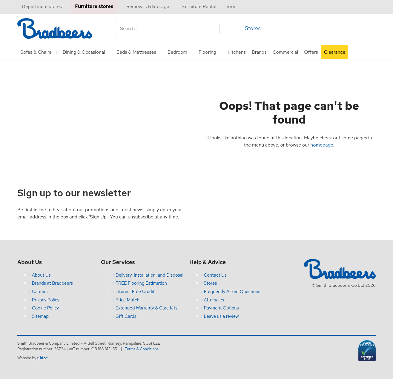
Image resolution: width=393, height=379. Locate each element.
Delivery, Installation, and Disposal (149, 275)
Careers (40, 292)
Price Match (127, 300)
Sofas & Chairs (35, 52)
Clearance (335, 52)
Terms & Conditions (142, 349)
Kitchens (237, 52)
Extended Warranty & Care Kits (146, 308)
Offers (311, 52)
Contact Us (215, 275)
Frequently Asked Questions (232, 292)
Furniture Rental (199, 6)
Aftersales (214, 300)
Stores (253, 28)
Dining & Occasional (84, 52)
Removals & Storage (147, 6)
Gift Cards (126, 316)
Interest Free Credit (135, 292)
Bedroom (177, 52)
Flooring (207, 52)
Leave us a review (221, 316)
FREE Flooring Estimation (141, 283)
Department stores (42, 6)
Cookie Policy (45, 308)
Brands (259, 52)
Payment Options (221, 308)
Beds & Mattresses (136, 52)
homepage (321, 145)
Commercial (285, 52)
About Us (41, 275)
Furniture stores (94, 6)
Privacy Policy (45, 300)
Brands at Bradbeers (52, 283)
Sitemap (40, 316)
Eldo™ (42, 357)
